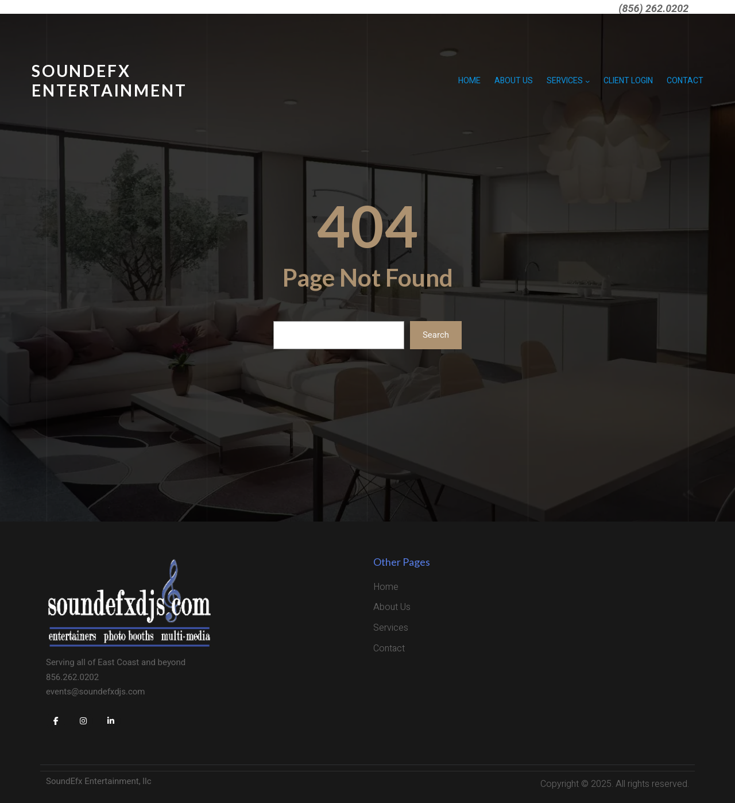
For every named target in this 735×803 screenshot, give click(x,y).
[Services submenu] (587, 81)
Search (436, 335)
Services (565, 81)
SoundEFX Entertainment (109, 80)
